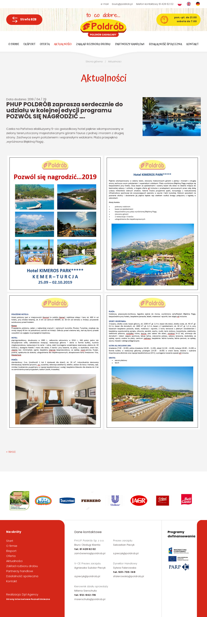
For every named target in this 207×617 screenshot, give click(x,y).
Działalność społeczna (165, 44)
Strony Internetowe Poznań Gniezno (28, 599)
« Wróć (11, 452)
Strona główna (94, 61)
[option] (20, 500)
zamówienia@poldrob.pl (89, 553)
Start (9, 541)
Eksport (29, 44)
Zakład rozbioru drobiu (93, 44)
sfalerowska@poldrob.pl (128, 576)
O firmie (13, 44)
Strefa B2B (24, 19)
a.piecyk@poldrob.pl (87, 576)
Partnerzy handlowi (129, 44)
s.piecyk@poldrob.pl (126, 553)
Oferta (45, 44)
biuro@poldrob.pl (122, 4)
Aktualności (63, 44)
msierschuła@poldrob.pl (89, 599)
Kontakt (192, 44)
